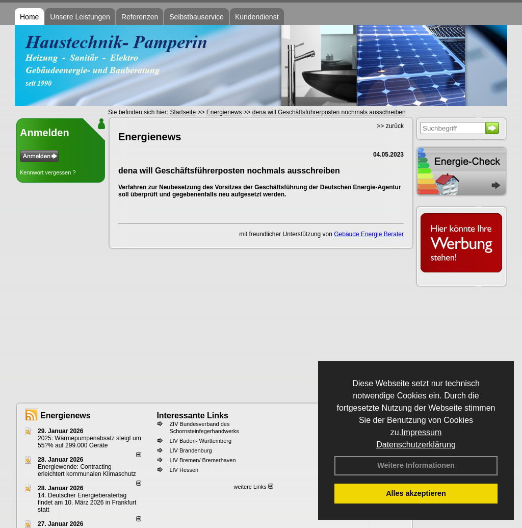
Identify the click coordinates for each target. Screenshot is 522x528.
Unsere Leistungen (80, 17)
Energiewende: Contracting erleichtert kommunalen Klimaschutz (87, 470)
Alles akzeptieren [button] (416, 493)
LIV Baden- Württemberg (200, 441)
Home (29, 17)
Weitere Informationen (416, 465)
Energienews (65, 415)
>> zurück (390, 126)
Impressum (421, 432)
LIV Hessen (183, 470)
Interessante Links (192, 415)
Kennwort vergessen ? (47, 172)
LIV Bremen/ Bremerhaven (202, 460)
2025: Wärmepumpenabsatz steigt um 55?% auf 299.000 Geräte (89, 442)
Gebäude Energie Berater (369, 234)
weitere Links (253, 487)
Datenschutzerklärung (416, 444)
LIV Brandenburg (190, 450)
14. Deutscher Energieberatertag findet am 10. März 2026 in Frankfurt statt (87, 502)
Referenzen (139, 17)
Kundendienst (257, 17)
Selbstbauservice (196, 17)
